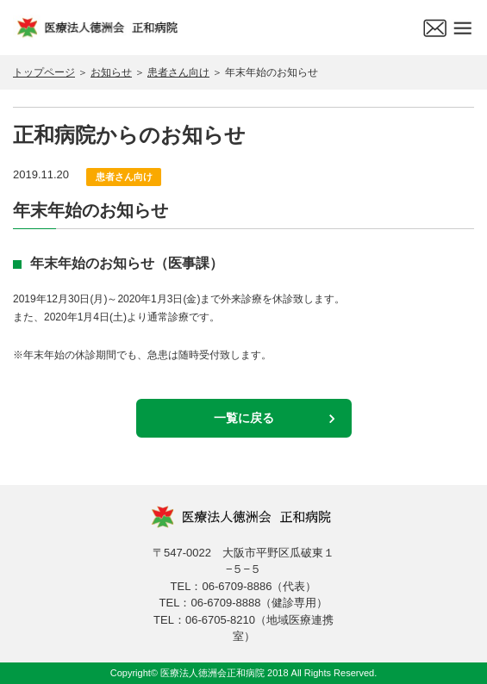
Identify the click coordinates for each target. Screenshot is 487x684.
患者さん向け (178, 72)
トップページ (44, 72)
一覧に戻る (244, 418)
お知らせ (111, 72)
